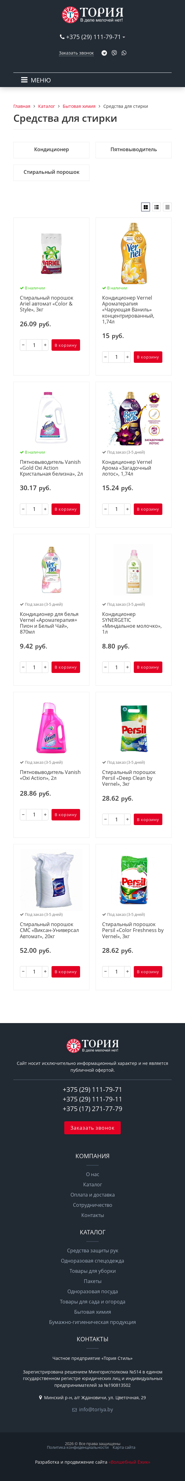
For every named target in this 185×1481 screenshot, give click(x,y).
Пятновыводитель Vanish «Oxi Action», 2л (50, 775)
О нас (92, 1174)
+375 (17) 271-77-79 (92, 1108)
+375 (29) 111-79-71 (93, 37)
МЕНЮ (41, 80)
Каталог (92, 1184)
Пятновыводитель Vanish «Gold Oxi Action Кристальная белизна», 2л (51, 468)
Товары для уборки (93, 1270)
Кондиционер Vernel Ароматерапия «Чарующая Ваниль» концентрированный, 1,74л (128, 310)
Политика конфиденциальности (78, 1447)
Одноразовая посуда (92, 1291)
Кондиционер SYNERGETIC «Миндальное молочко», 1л (132, 623)
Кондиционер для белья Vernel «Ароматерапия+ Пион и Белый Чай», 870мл (49, 623)
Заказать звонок (76, 53)
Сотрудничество (92, 1204)
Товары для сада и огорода (92, 1301)
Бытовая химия (92, 1311)
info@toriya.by (96, 1409)
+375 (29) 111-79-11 (92, 1099)
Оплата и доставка (92, 1194)
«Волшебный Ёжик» (129, 1462)
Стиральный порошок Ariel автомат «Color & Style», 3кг (46, 304)
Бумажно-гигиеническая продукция (92, 1322)
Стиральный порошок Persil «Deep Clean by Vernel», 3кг (129, 778)
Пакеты (93, 1281)
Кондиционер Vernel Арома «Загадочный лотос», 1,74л (127, 468)
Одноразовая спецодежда (92, 1260)
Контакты (92, 1215)
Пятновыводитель (134, 149)
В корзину (66, 345)
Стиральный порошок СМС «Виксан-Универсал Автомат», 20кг (49, 930)
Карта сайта (124, 1447)
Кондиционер (51, 149)
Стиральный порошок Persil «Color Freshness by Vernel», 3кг (133, 930)
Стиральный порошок (51, 172)
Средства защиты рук (92, 1250)
